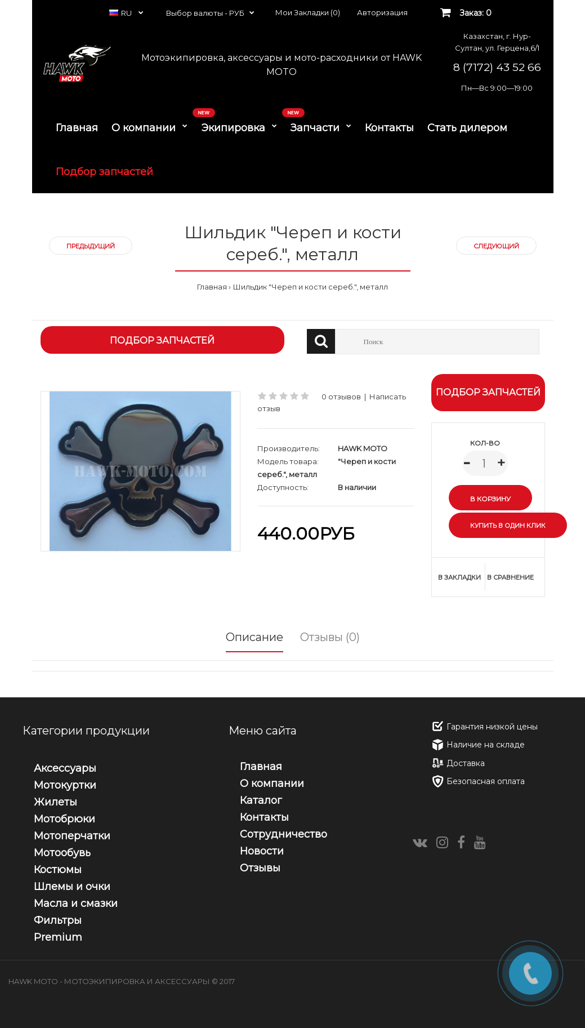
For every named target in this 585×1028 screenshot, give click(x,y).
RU (121, 12)
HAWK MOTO (362, 448)
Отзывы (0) (330, 637)
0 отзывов (341, 396)
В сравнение (510, 577)
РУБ (236, 12)
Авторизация (382, 12)
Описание (254, 637)
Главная (212, 286)
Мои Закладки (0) (307, 12)
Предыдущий (90, 246)
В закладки (459, 577)
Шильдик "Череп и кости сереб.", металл (310, 286)
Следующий (496, 246)
